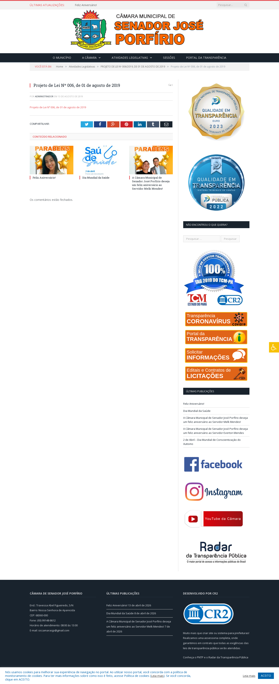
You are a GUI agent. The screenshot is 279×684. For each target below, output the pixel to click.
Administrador (44, 96)
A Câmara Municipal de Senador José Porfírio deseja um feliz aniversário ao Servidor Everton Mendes (215, 431)
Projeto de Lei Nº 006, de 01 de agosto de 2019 (58, 107)
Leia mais (157, 676)
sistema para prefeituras (233, 633)
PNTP (200, 657)
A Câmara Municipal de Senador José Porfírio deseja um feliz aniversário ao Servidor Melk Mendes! (151, 183)
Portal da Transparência (206, 58)
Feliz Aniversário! (86, 5)
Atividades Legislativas (130, 58)
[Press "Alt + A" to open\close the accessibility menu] (274, 347)
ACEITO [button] (266, 675)
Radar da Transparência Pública (228, 657)
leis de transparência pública (201, 648)
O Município (62, 58)
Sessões (169, 58)
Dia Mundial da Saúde (95, 177)
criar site (208, 633)
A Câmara (89, 58)
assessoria (211, 638)
